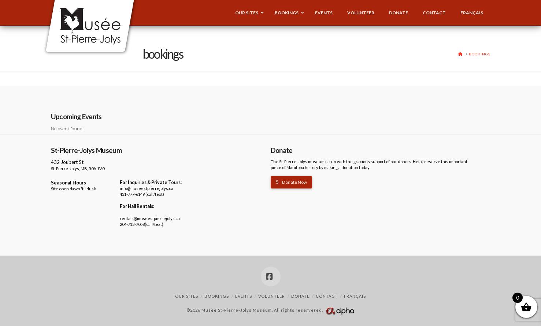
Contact (327, 296)
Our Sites (186, 296)
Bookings (216, 296)
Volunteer (271, 296)
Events (243, 296)
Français (355, 296)
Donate (300, 296)
